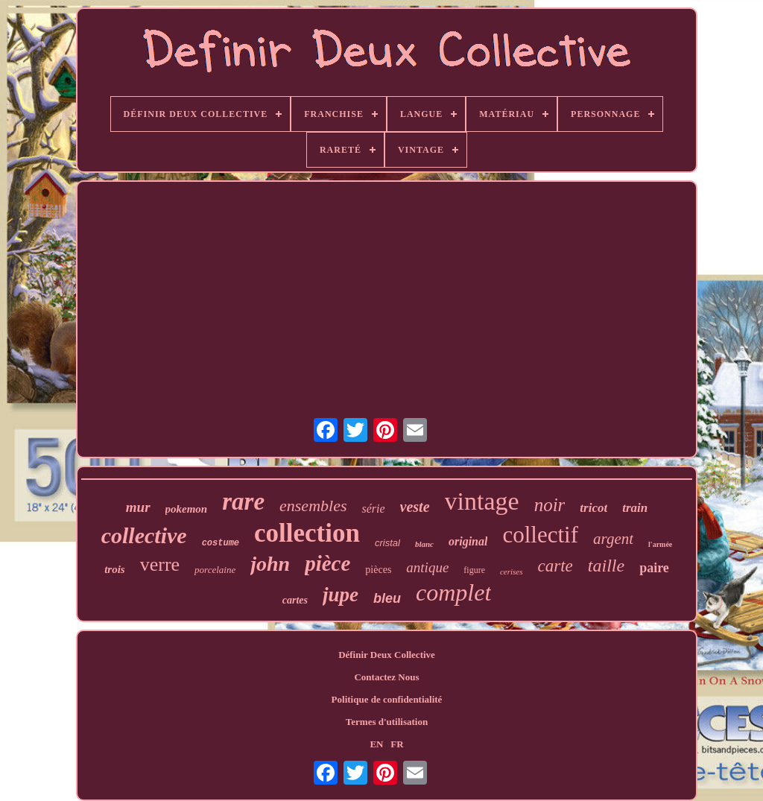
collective (144, 535)
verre (160, 564)
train (635, 508)
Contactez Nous (386, 677)
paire (654, 567)
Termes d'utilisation (387, 721)
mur (138, 507)
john (270, 563)
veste (415, 506)
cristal (387, 542)
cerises (511, 571)
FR (396, 744)
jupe (340, 594)
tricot (593, 508)
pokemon (186, 509)
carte (555, 566)
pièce (327, 563)
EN (376, 744)
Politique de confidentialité (387, 699)
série (372, 508)
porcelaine (214, 569)
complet (453, 592)
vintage (482, 501)
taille (606, 565)
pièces (378, 569)
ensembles (312, 505)
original (468, 541)
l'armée (660, 544)
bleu (387, 598)
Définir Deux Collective (386, 654)
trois (114, 569)
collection (307, 533)
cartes (295, 600)
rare (243, 501)
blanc (424, 543)
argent (613, 539)
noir (550, 505)
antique (427, 567)
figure (474, 570)
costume (220, 543)
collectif (540, 535)
